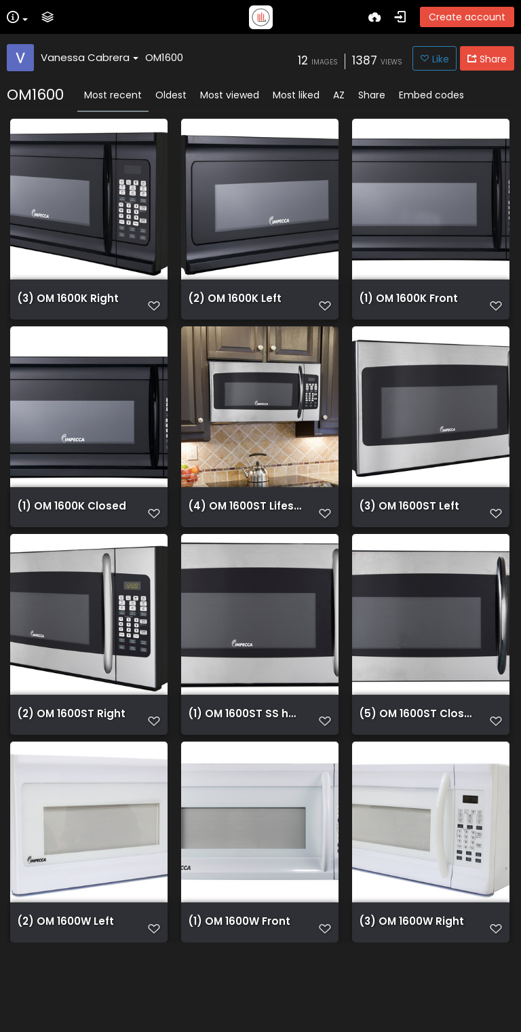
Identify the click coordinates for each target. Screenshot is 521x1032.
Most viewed (229, 95)
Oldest (171, 95)
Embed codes (431, 95)
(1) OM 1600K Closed (71, 532)
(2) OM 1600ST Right (71, 758)
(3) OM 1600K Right (68, 305)
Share (371, 95)
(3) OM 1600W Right (411, 985)
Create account (467, 17)
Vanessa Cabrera (89, 57)
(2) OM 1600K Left (235, 305)
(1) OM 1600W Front (239, 985)
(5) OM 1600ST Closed (416, 758)
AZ (339, 95)
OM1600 (164, 57)
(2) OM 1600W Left (65, 985)
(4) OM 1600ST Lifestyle (245, 532)
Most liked (296, 95)
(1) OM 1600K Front (408, 305)
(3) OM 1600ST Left (409, 532)
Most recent (113, 95)
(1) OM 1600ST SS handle (245, 758)
